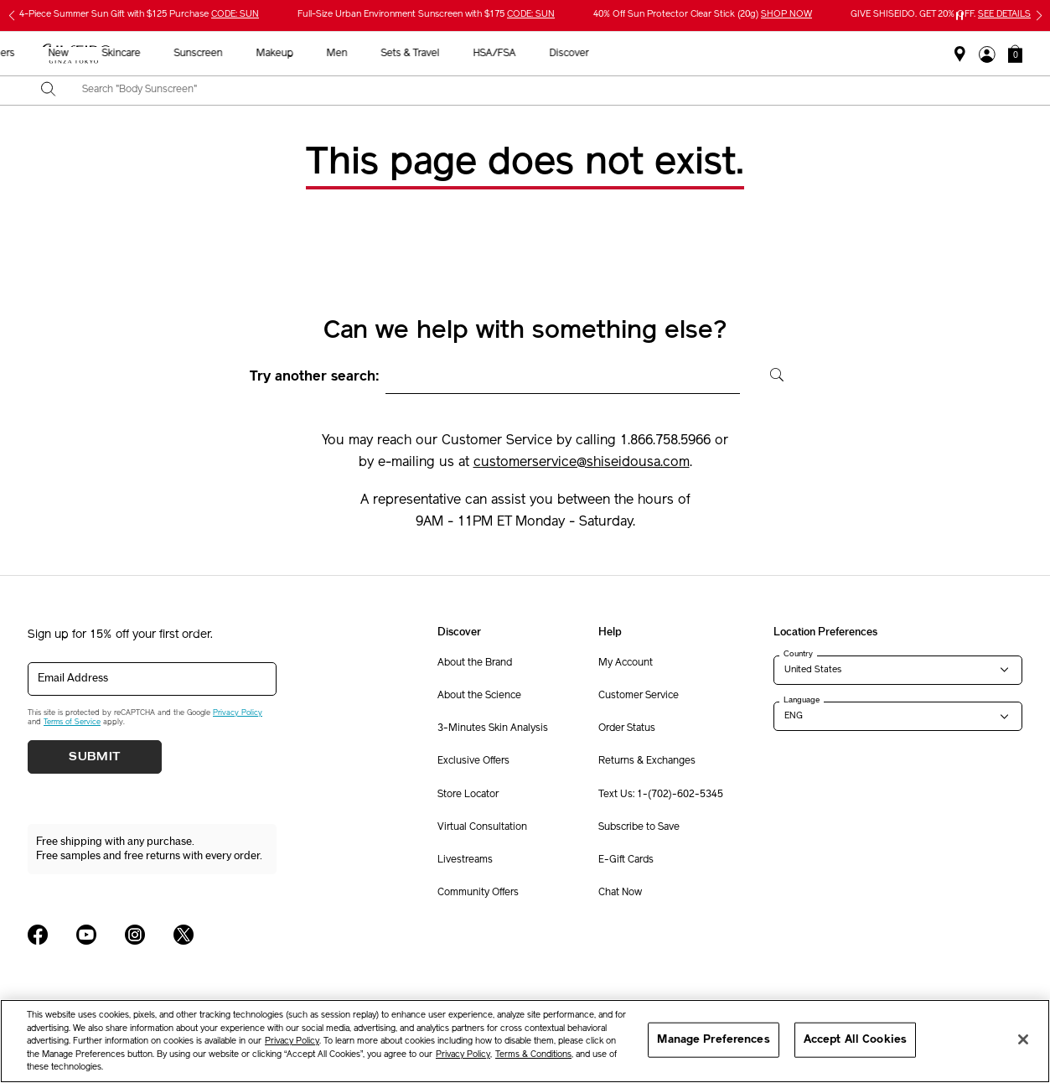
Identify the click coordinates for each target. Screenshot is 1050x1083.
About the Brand (474, 663)
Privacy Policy (237, 713)
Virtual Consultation (482, 827)
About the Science (479, 696)
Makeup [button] (535, 54)
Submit (95, 757)
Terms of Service (72, 722)
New (319, 54)
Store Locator (468, 795)
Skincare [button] (382, 54)
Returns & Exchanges (647, 761)
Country (798, 654)
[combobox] (540, 90)
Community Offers (478, 893)
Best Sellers (248, 54)
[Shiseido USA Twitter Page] (183, 935)
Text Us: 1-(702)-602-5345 (660, 795)
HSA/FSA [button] (755, 54)
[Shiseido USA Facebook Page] (38, 935)
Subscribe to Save (639, 827)
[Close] (1023, 1039)
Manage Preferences (713, 1039)
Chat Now (620, 893)
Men (597, 54)
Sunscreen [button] (459, 54)
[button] (1015, 53)
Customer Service (638, 696)
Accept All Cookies (855, 1039)
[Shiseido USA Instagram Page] (135, 935)
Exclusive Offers (473, 761)
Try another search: (315, 377)
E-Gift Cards (626, 860)
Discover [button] (830, 54)
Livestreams (465, 860)
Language (802, 700)
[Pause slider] (959, 16)
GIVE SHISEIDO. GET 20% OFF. (941, 14)
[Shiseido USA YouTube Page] (86, 935)
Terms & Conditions (533, 1055)
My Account (625, 663)
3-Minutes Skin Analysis (492, 728)
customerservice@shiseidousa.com (581, 462)
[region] (525, 1041)
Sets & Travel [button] (671, 54)
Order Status (626, 728)
